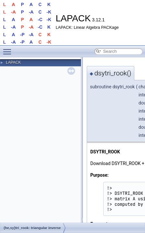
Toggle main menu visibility (8, 49)
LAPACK (13, 62)
